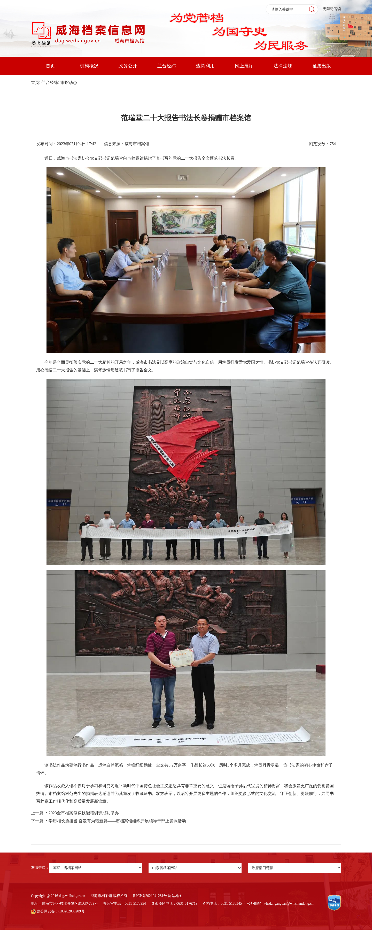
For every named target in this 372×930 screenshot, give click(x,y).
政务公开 (128, 65)
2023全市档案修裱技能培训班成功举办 (84, 813)
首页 (50, 65)
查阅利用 (205, 65)
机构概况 (89, 65)
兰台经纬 (166, 65)
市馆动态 (68, 82)
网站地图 (175, 896)
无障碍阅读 (332, 9)
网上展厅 (244, 65)
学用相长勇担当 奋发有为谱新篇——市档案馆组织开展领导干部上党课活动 (117, 821)
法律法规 (283, 65)
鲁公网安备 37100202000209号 (57, 911)
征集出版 (321, 65)
